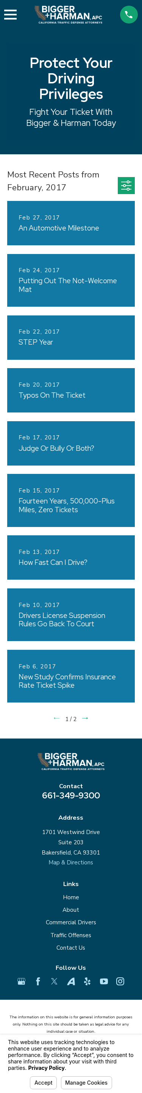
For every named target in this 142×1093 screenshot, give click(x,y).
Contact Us (70, 948)
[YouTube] (104, 981)
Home (71, 897)
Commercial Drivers (71, 922)
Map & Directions (70, 862)
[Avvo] (71, 981)
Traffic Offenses (70, 935)
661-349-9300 (71, 795)
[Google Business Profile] (21, 981)
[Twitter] (54, 981)
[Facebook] (38, 981)
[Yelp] (87, 981)
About (70, 910)
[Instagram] (120, 981)
